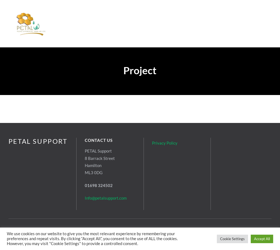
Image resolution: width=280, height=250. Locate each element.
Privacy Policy (164, 142)
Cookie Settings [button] (232, 239)
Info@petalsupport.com (106, 198)
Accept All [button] (262, 239)
